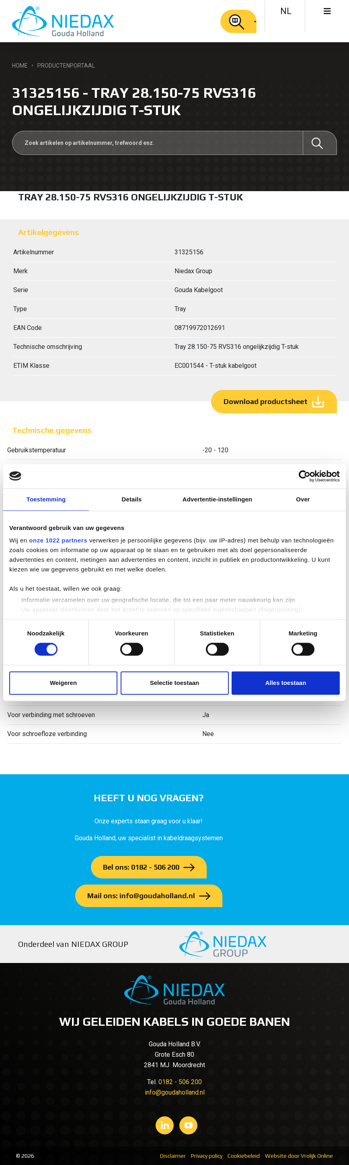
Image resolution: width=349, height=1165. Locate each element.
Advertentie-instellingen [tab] (217, 499)
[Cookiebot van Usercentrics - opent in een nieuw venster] (304, 476)
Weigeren (63, 682)
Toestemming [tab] (46, 499)
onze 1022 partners (58, 540)
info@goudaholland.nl (175, 1092)
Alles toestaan (285, 682)
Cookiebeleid (244, 1156)
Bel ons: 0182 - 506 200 (141, 867)
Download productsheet (266, 401)
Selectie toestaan (174, 682)
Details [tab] (132, 499)
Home (20, 65)
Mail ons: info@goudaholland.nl (141, 895)
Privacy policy (206, 1156)
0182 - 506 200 (180, 1082)
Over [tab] (303, 499)
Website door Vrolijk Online (299, 1156)
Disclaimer (173, 1156)
